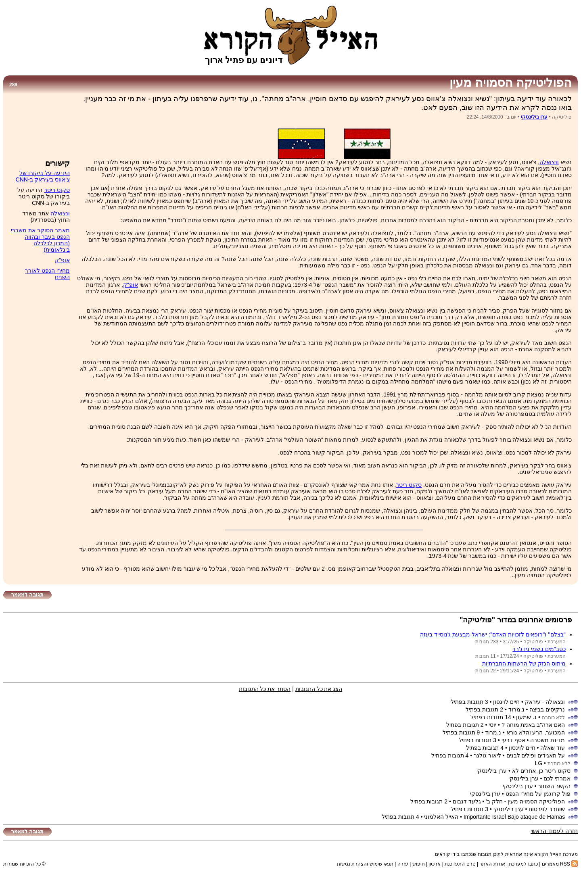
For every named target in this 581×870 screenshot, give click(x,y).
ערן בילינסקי (534, 117)
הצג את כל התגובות (319, 689)
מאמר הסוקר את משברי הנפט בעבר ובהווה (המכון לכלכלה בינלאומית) (40, 240)
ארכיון (434, 864)
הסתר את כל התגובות (265, 689)
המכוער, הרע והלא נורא (535, 732)
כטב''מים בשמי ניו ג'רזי (539, 649)
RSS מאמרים (560, 864)
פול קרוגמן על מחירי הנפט (538, 794)
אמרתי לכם (557, 778)
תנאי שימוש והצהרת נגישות (365, 864)
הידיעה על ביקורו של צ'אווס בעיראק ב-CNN (43, 176)
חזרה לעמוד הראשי (554, 831)
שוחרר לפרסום (547, 809)
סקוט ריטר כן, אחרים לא (541, 771)
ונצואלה (549, 162)
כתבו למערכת (523, 864)
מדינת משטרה (547, 740)
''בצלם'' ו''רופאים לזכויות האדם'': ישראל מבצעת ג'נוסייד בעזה (493, 634)
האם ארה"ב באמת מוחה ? (533, 725)
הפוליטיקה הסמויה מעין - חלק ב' (525, 801)
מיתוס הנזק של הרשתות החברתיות (524, 663)
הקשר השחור (554, 786)
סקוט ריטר (409, 485)
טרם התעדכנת (460, 864)
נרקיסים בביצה (547, 709)
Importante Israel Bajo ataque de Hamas (514, 817)
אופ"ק (130, 285)
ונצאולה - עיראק (545, 702)
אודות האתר (492, 864)
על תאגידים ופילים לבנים (535, 755)
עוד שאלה (552, 748)
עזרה (402, 864)
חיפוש (418, 864)
